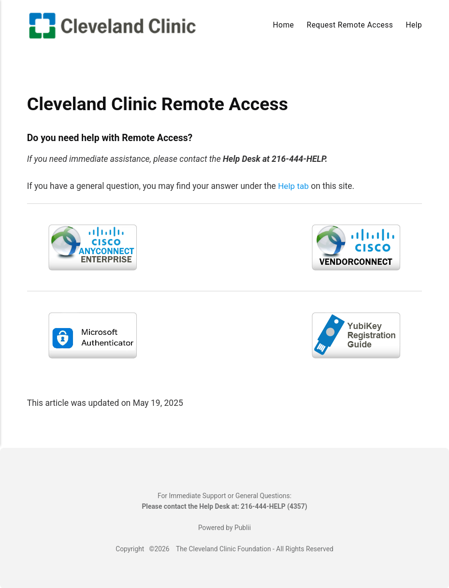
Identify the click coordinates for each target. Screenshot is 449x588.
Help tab (293, 186)
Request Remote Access (350, 25)
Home (283, 25)
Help (414, 25)
